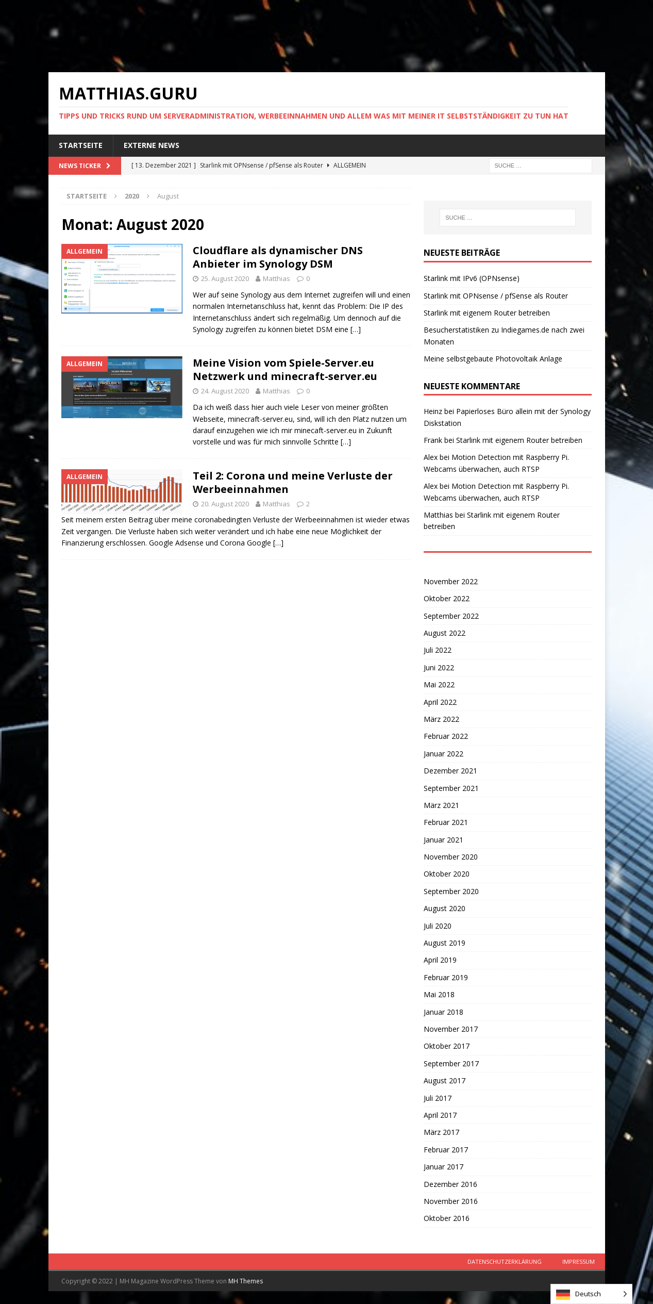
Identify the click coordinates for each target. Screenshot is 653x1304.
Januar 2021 (443, 840)
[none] (591, 1294)
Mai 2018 (439, 994)
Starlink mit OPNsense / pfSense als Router (496, 296)
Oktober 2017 (447, 1046)
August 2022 (444, 633)
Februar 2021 (446, 822)
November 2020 (451, 857)
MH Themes (245, 1281)
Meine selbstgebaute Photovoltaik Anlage (493, 359)
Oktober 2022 (447, 598)
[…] (355, 329)
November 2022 (451, 581)
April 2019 (440, 960)
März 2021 (441, 805)
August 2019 (444, 943)
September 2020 (451, 891)
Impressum (578, 1261)
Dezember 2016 (450, 1184)
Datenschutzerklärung (504, 1261)
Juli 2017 (437, 1098)
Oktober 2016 (447, 1218)
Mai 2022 (439, 684)
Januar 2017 (443, 1166)
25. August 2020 (225, 278)
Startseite (81, 145)
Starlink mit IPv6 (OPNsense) (472, 278)
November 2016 (451, 1201)
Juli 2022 (437, 650)
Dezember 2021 (450, 770)
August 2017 (444, 1080)
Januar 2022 (443, 753)
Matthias (276, 278)
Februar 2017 (446, 1149)
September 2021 (451, 788)
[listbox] (591, 1294)
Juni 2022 (439, 667)
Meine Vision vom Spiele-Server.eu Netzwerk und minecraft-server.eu (285, 369)
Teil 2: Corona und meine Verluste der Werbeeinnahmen (293, 482)
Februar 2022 (446, 736)
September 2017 (451, 1063)
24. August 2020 (225, 390)
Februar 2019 (446, 977)
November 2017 (451, 1029)
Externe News (151, 145)
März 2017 (441, 1132)
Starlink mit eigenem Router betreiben (487, 313)
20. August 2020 (225, 503)
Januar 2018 (443, 1012)
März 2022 (441, 719)
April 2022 (440, 702)
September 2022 (451, 616)
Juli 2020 (437, 926)
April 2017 (440, 1115)
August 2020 (444, 908)
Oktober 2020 (447, 874)
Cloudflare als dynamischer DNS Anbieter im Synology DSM (278, 257)
